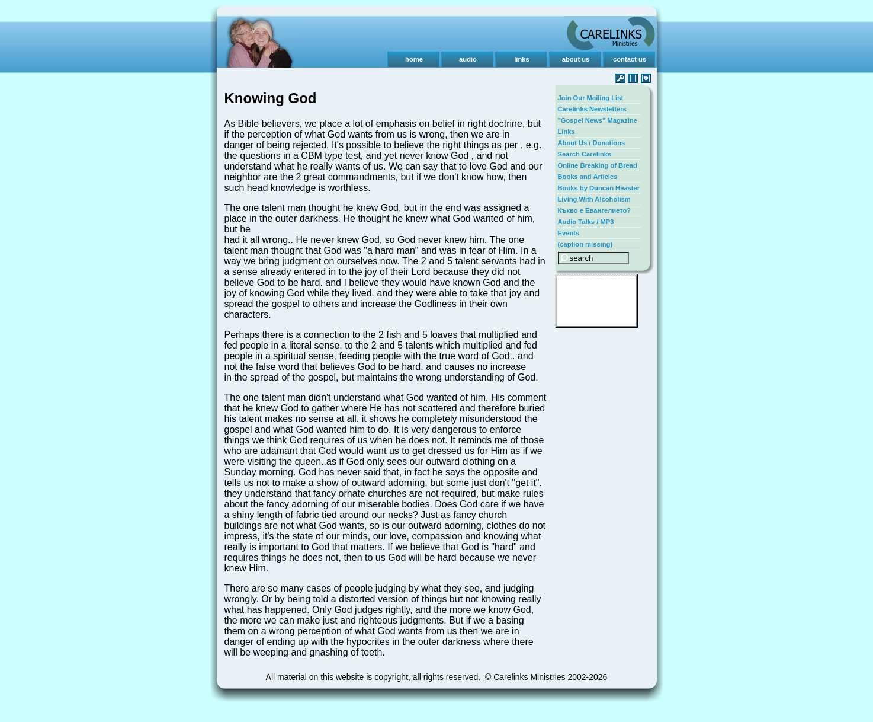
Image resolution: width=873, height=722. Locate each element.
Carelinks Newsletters (592, 109)
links (521, 59)
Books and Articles (588, 176)
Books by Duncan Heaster (599, 187)
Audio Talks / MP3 (586, 221)
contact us (629, 59)
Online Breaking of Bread (597, 165)
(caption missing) (585, 244)
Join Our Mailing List (591, 97)
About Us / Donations (591, 142)
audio (468, 59)
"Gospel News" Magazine (597, 120)
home (414, 59)
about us (576, 59)
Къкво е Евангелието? (594, 210)
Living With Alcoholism (594, 199)
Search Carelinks (585, 154)
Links (566, 131)
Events (569, 233)
